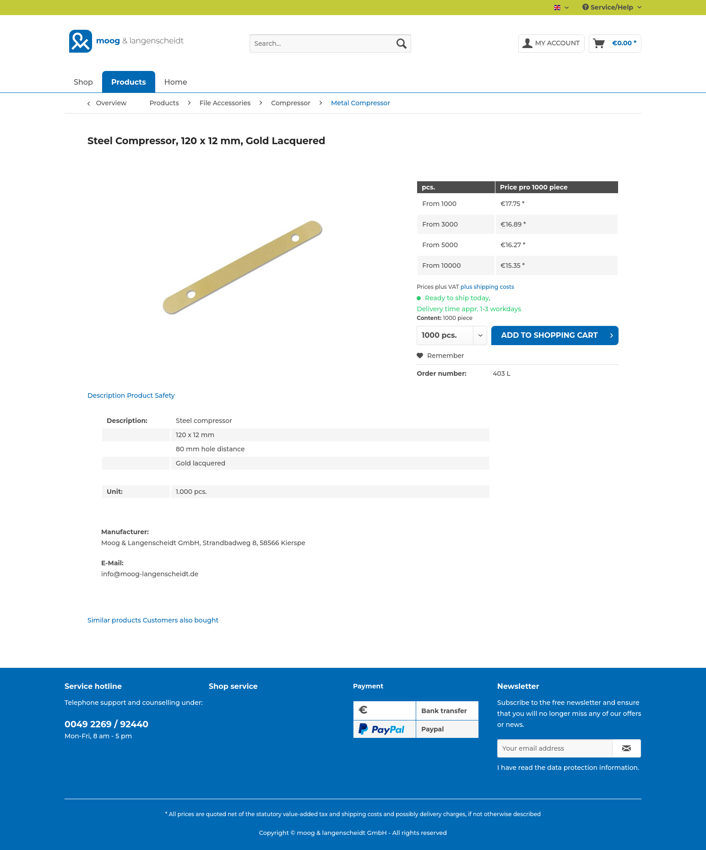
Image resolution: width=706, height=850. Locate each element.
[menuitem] (330, 47)
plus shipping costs (487, 286)
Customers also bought (180, 620)
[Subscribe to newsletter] (626, 748)
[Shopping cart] (615, 43)
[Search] (401, 43)
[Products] (128, 81)
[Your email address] (555, 748)
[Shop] (83, 81)
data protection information (592, 767)
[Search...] (330, 43)
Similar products (114, 620)
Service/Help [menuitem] (608, 7)
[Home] (175, 81)
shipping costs (362, 814)
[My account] (551, 43)
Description (106, 395)
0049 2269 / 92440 (106, 724)
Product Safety (151, 395)
